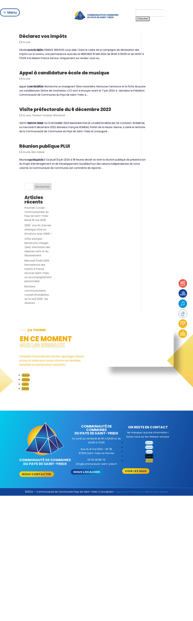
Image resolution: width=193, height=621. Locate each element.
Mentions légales (158, 369)
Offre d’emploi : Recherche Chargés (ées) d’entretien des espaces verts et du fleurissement (159, 98)
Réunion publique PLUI (44, 154)
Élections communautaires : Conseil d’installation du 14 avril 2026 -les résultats (159, 146)
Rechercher (165, 37)
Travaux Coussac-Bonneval (48, 119)
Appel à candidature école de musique (64, 77)
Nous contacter (36, 352)
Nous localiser (87, 349)
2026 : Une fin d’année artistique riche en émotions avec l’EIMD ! (160, 80)
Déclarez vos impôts (43, 36)
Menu (12, 12)
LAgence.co (122, 369)
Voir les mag (136, 349)
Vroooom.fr (139, 369)
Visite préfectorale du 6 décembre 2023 (65, 113)
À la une (25, 42)
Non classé (38, 160)
